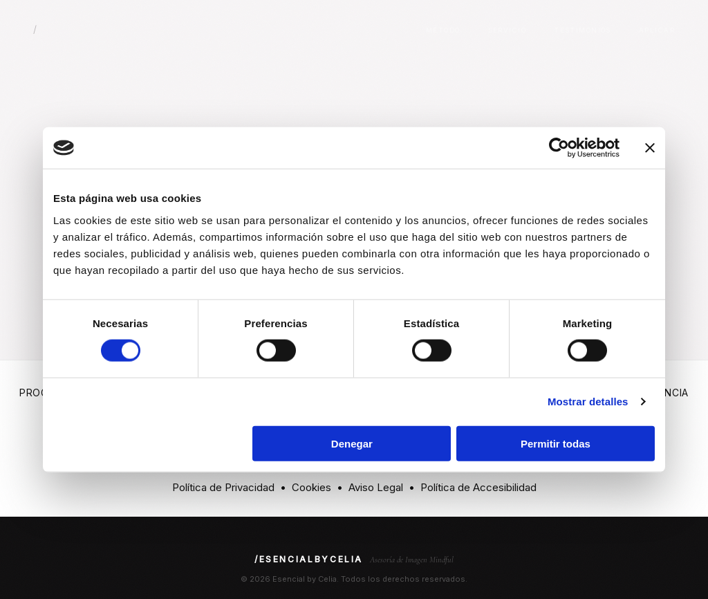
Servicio (507, 30)
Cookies (311, 487)
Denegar (352, 443)
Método (443, 30)
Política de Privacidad (223, 487)
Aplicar (657, 30)
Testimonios (582, 30)
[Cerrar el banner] (650, 148)
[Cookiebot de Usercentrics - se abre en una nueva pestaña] (559, 148)
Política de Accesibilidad (478, 487)
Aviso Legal (375, 487)
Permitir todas (555, 443)
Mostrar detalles (588, 401)
